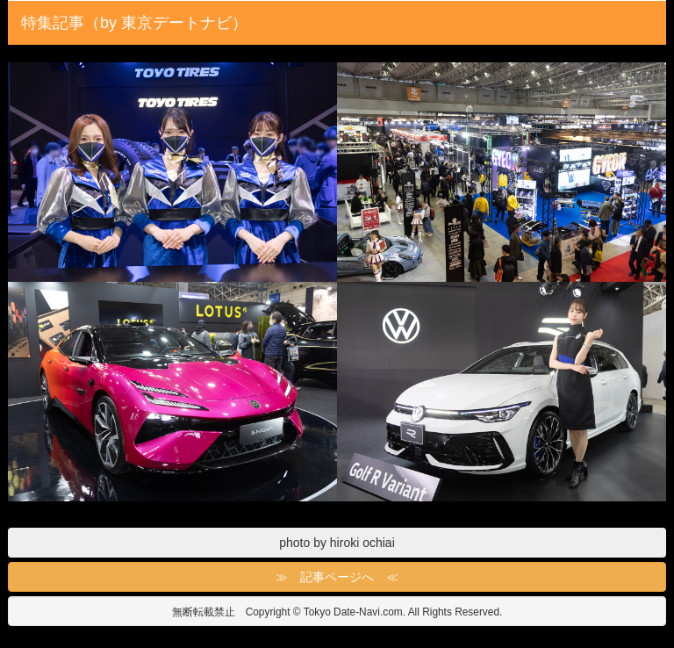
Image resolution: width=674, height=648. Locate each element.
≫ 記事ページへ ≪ (337, 577)
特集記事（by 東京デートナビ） (134, 23)
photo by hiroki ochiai (337, 543)
